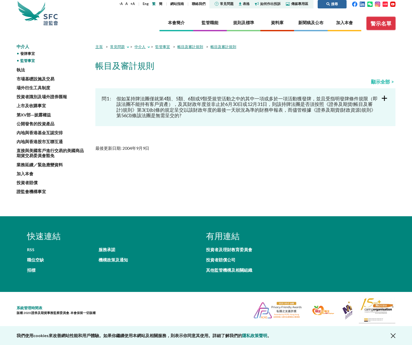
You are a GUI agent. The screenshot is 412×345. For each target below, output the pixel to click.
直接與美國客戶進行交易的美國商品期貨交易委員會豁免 (50, 153)
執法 (21, 69)
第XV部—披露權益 (34, 114)
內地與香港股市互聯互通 (40, 141)
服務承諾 (107, 249)
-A (121, 4)
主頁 (99, 46)
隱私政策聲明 (254, 335)
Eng (146, 4)
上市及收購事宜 (31, 105)
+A (132, 4)
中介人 (23, 46)
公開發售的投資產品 (35, 123)
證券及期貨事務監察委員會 (51, 13)
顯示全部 (380, 82)
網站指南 (177, 4)
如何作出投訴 (268, 4)
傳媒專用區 (297, 4)
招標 (31, 269)
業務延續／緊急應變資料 (40, 164)
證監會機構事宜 (31, 191)
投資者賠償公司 (220, 259)
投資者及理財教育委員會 (229, 249)
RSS (30, 249)
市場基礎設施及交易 (35, 78)
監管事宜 (27, 60)
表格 (244, 4)
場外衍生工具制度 (33, 87)
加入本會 (25, 173)
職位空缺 (35, 259)
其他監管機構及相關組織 (229, 269)
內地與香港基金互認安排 (40, 132)
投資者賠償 (27, 182)
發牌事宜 (27, 53)
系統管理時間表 (29, 308)
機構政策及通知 (113, 259)
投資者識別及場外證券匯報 (42, 96)
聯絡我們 (198, 4)
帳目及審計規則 (190, 46)
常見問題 (224, 4)
